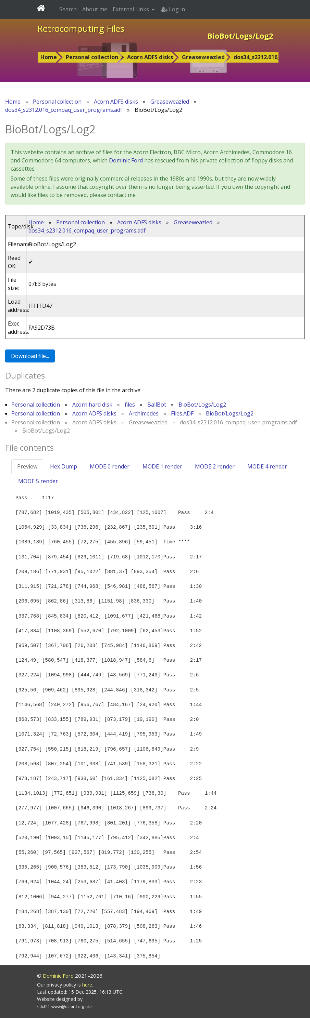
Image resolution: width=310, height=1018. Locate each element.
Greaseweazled (203, 57)
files (130, 404)
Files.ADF (182, 413)
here (87, 984)
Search (68, 9)
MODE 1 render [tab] (162, 466)
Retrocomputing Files (80, 28)
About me (94, 9)
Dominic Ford (126, 160)
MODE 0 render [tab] (109, 466)
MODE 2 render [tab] (215, 466)
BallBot (156, 404)
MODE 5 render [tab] (38, 481)
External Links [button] (131, 9)
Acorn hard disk (92, 404)
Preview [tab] (27, 466)
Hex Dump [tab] (63, 466)
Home (48, 57)
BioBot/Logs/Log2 (202, 404)
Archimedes (144, 413)
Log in (173, 9)
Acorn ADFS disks (150, 57)
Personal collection (92, 57)
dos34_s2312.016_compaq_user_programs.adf (63, 110)
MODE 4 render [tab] (267, 466)
